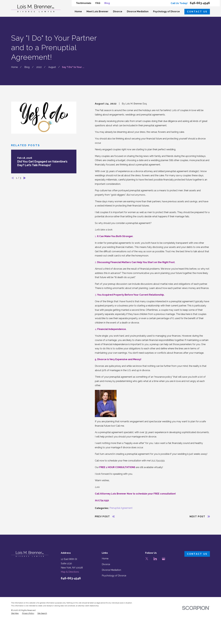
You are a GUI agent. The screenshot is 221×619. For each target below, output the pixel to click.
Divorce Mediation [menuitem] (137, 11)
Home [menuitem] (78, 11)
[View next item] (24, 178)
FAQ (97, 3)
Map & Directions (70, 571)
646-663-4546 (200, 3)
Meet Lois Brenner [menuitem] (97, 11)
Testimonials (83, 3)
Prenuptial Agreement (120, 508)
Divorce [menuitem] (117, 11)
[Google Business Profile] (163, 558)
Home (105, 558)
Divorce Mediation (111, 570)
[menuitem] (15, 613)
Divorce (106, 564)
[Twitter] (146, 558)
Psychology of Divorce (114, 575)
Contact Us (197, 11)
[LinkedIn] (155, 558)
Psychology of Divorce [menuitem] (166, 11)
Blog (107, 3)
